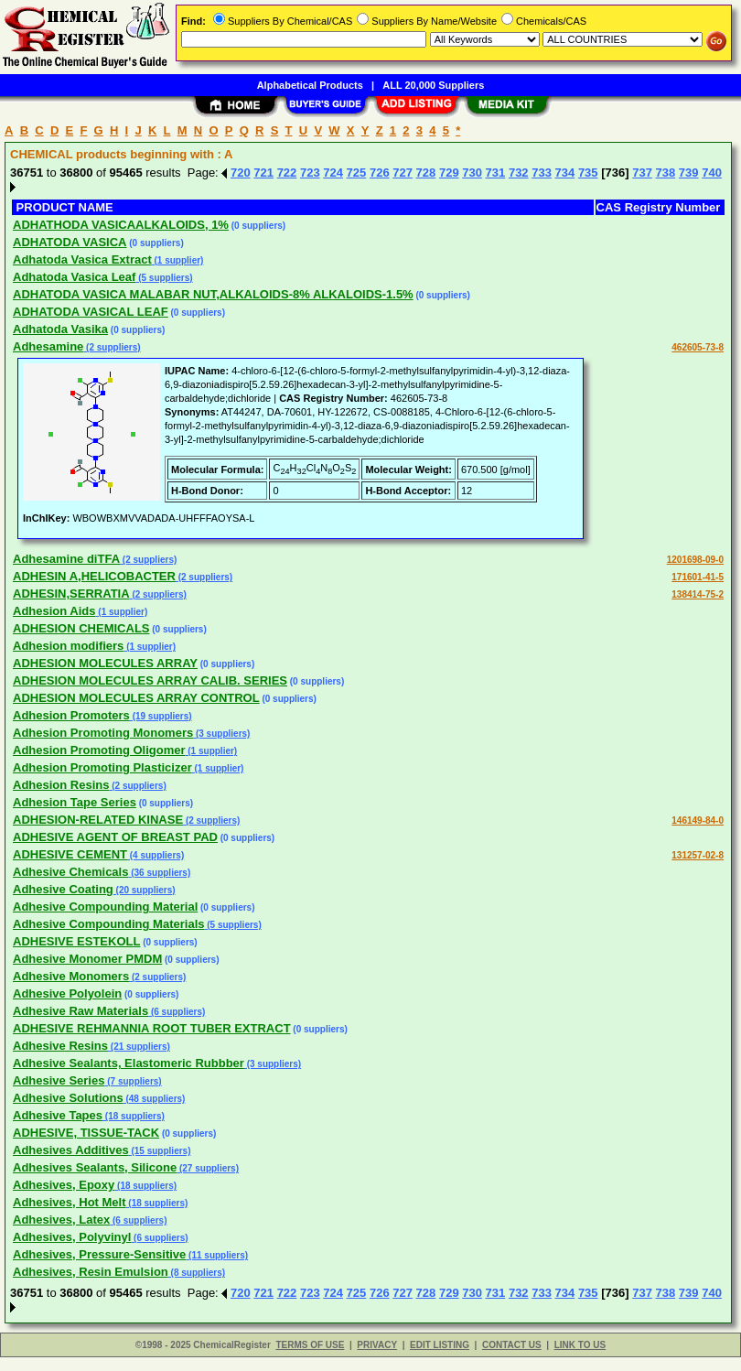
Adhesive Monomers (71, 976)
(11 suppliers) (217, 1255)
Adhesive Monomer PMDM (87, 959)
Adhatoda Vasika (60, 329)
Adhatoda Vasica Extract (82, 259)
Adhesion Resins (61, 785)
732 (519, 172)
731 (496, 172)
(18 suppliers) (133, 1116)
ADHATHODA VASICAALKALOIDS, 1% (121, 225)
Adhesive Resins (60, 1046)
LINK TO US (580, 1345)
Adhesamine (48, 346)
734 (565, 172)
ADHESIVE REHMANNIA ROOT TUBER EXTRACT (152, 1028)
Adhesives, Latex (61, 1219)
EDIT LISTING (439, 1345)
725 (357, 172)
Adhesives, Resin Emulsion (90, 1272)
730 (472, 172)
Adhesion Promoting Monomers (103, 732)
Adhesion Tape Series (74, 802)
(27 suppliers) (208, 1168)
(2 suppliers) (111, 347)
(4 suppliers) (155, 855)
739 (689, 172)
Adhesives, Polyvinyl (72, 1237)
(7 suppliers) (132, 1081)
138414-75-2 (697, 594)
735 (588, 172)
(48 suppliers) (155, 1099)
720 (241, 172)
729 (449, 172)
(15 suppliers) (160, 1151)
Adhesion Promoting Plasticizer (102, 767)
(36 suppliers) (159, 873)
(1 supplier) (178, 260)
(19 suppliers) (161, 716)
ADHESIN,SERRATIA (71, 593)
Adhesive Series (58, 1080)
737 (642, 172)
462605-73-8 (697, 347)
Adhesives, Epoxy (63, 1185)
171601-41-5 (697, 577)
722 (287, 172)
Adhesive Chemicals (70, 872)
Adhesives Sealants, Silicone (95, 1167)
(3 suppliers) (221, 734)
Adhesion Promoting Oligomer (99, 750)
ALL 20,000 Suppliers (433, 85)
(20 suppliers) (144, 890)
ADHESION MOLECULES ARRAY (105, 663)
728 (426, 172)
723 (310, 172)
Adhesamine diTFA (66, 559)
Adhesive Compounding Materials (108, 924)
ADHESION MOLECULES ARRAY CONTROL (136, 698)
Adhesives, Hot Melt (69, 1202)
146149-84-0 (697, 820)
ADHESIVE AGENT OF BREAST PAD (115, 837)
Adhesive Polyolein (67, 993)
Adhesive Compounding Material (105, 906)
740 (712, 172)
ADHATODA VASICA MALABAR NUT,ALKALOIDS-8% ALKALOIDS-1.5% (213, 294)
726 (380, 172)
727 (402, 172)
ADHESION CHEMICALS (81, 628)
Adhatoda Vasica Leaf (74, 277)
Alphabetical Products (310, 85)
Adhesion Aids (54, 611)
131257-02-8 (697, 855)
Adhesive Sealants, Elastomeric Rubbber (128, 1063)
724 (333, 172)
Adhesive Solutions (68, 1098)
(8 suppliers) (196, 1273)
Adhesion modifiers (68, 646)
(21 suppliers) (139, 1047)
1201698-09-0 (695, 560)
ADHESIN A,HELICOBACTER (94, 576)
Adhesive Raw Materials (80, 1011)
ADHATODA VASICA (69, 242)
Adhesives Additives (71, 1150)
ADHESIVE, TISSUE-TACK (86, 1132)
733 (542, 172)
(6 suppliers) (176, 1012)
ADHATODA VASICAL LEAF (90, 311)
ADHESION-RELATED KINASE (98, 819)
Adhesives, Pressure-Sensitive (99, 1254)
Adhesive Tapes (57, 1115)
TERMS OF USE (309, 1345)
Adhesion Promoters (71, 715)
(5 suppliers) (163, 278)
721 (263, 172)
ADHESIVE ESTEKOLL (76, 941)
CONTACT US (512, 1345)
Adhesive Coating (63, 889)
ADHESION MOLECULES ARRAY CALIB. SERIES (150, 680)
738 (666, 172)
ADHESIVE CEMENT (70, 854)
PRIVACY (377, 1345)
